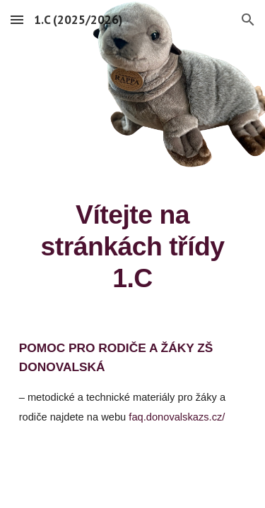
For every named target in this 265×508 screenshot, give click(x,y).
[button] (17, 19)
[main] (132, 246)
